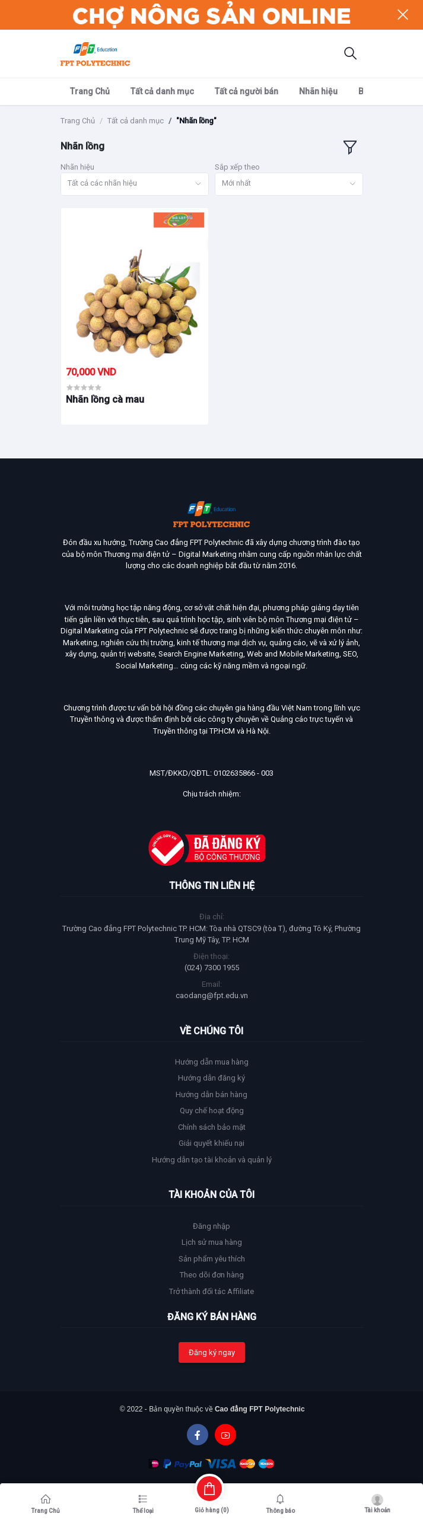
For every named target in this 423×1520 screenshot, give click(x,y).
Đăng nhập (211, 1226)
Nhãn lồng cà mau (105, 399)
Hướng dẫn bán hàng (211, 1094)
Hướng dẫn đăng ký (211, 1077)
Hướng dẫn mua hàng (212, 1061)
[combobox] (135, 184)
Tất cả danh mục (162, 91)
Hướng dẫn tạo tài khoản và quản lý (212, 1159)
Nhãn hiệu (318, 91)
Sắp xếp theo (237, 166)
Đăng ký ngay (212, 1352)
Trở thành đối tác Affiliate (211, 1291)
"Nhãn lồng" (196, 120)
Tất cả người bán (246, 91)
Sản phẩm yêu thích (212, 1258)
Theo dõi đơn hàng (212, 1274)
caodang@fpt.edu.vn (212, 995)
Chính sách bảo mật (212, 1127)
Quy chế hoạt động (212, 1110)
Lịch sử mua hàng (212, 1242)
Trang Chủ (90, 91)
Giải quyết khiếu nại (211, 1143)
